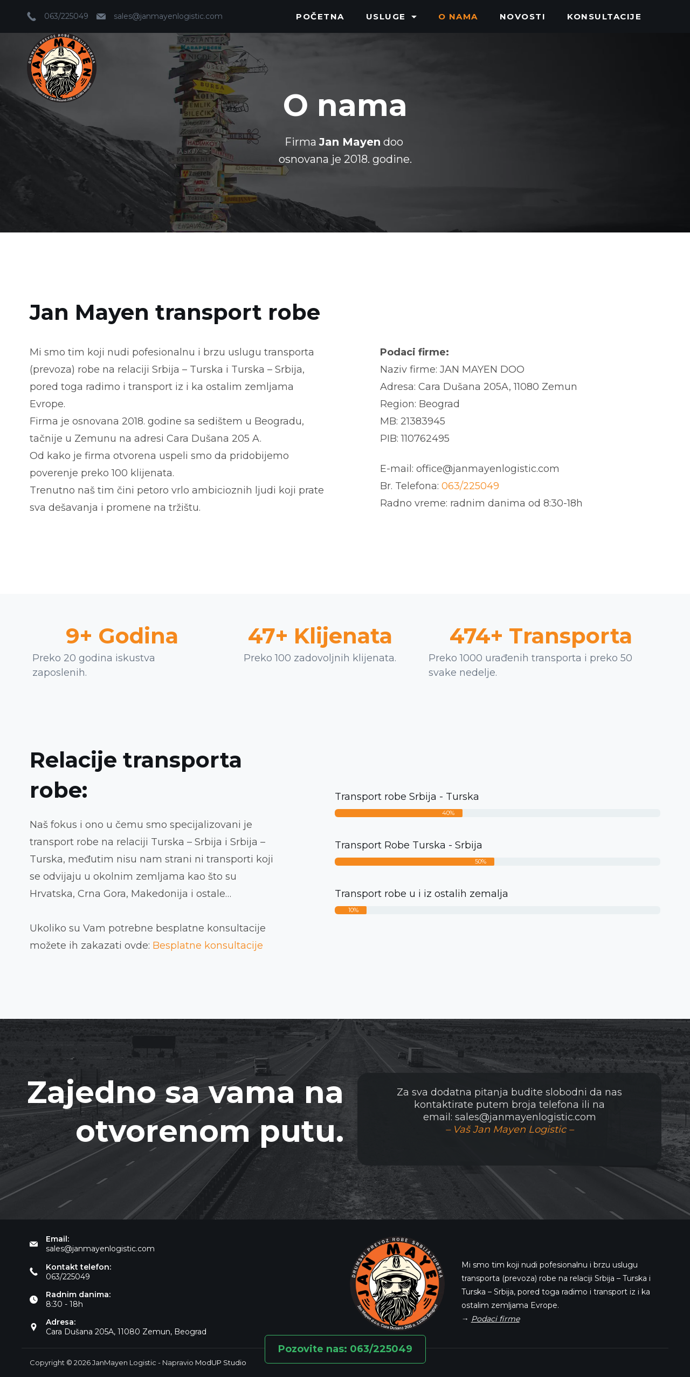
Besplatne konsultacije (208, 945)
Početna (320, 16)
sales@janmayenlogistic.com (168, 16)
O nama (458, 16)
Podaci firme (495, 1319)
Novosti (523, 16)
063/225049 (66, 16)
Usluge (391, 16)
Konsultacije (604, 16)
